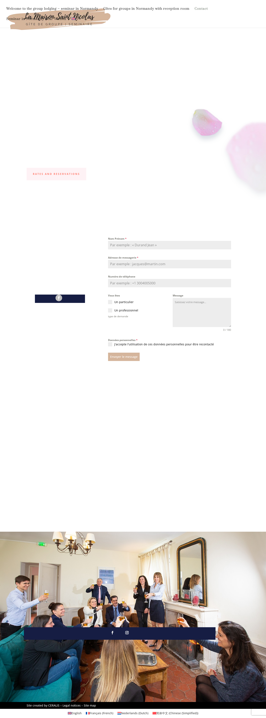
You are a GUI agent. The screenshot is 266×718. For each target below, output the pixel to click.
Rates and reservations (56, 174)
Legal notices (72, 705)
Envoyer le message (124, 357)
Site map (90, 705)
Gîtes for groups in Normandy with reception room (146, 9)
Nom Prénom (117, 238)
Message (178, 295)
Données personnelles (123, 340)
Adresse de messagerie (123, 257)
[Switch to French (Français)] (99, 713)
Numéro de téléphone (121, 276)
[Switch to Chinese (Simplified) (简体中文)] (175, 713)
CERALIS (53, 705)
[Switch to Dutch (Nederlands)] (132, 713)
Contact (201, 9)
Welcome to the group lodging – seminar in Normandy (52, 9)
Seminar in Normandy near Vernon (36, 19)
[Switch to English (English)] (75, 713)
